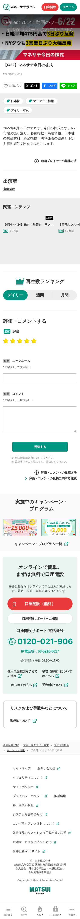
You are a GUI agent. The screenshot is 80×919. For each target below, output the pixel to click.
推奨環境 (60, 796)
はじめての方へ (24, 685)
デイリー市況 (20, 110)
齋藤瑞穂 (9, 189)
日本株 (15, 101)
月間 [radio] (65, 295)
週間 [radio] (40, 295)
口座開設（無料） (40, 604)
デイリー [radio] (15, 295)
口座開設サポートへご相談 (40, 618)
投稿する (40, 446)
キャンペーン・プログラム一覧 (41, 544)
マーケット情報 (43, 101)
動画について (23, 721)
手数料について (55, 685)
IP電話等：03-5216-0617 (40, 651)
